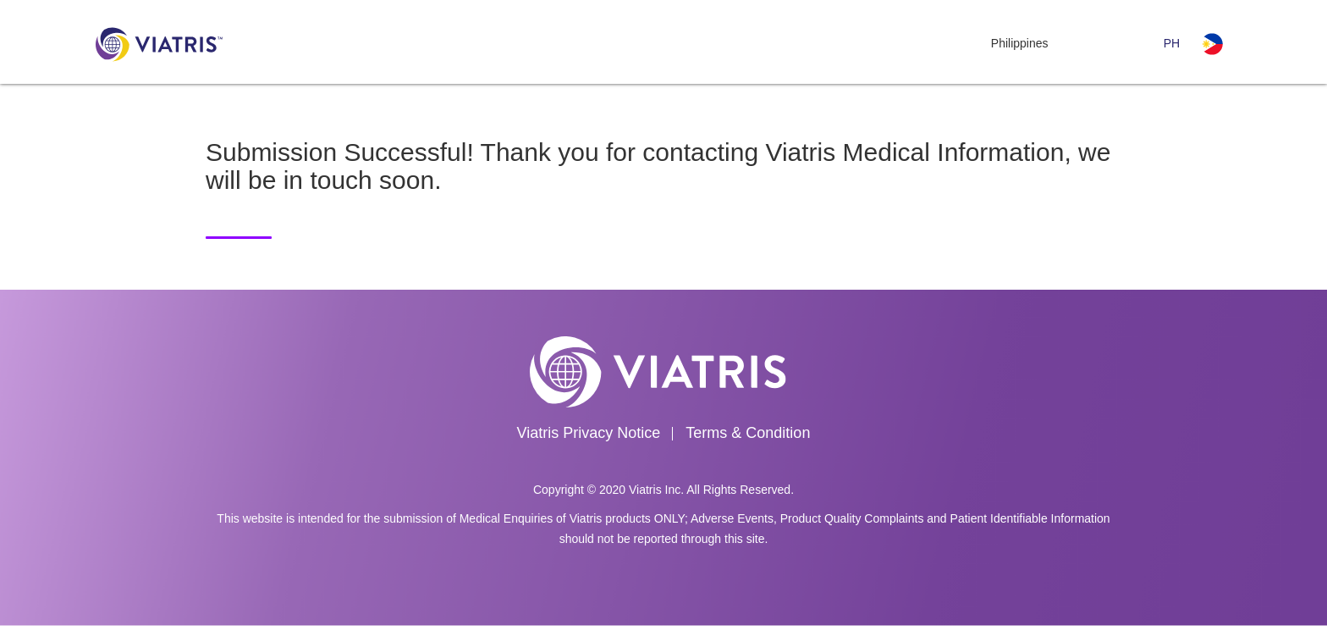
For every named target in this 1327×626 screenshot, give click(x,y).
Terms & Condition (748, 432)
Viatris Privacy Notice (589, 432)
